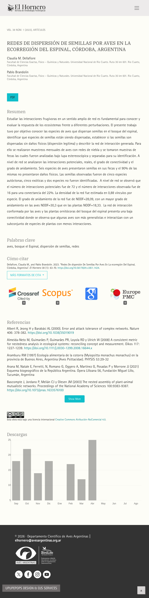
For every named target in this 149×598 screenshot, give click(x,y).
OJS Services (47, 588)
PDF (12, 97)
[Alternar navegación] (137, 8)
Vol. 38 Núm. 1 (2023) (19, 30)
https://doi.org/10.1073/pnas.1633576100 (35, 390)
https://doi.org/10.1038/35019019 (51, 333)
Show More (74, 399)
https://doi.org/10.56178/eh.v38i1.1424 (78, 267)
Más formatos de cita (26, 275)
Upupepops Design (19, 588)
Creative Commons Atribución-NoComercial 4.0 (80, 419)
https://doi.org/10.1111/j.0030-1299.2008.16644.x (58, 348)
